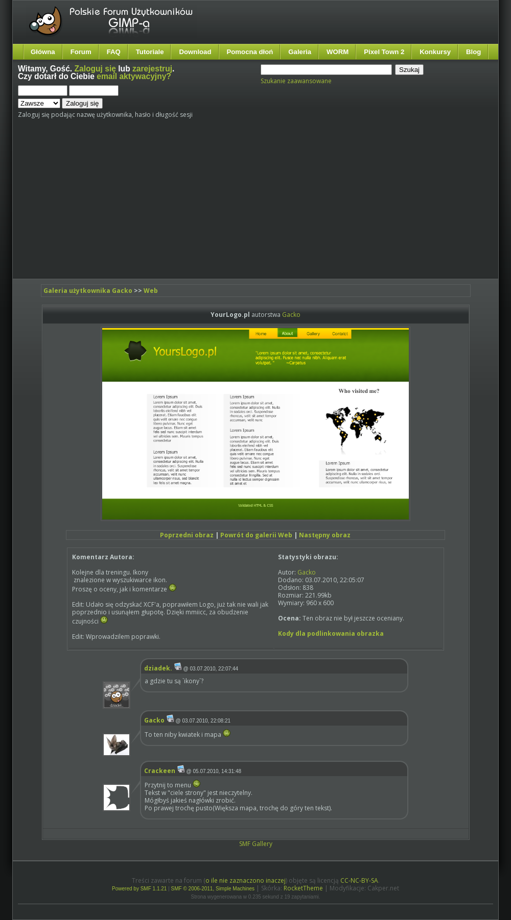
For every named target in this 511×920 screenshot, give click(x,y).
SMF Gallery (255, 843)
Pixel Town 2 (384, 52)
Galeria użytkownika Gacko (87, 290)
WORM (338, 52)
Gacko (291, 314)
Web (151, 290)
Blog (473, 52)
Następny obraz (325, 535)
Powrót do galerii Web (256, 535)
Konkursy (435, 52)
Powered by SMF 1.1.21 (139, 888)
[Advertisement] (205, 202)
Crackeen (159, 770)
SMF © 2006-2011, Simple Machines (213, 888)
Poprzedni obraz (187, 535)
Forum (81, 52)
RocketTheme (303, 888)
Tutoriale (150, 52)
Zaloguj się (95, 68)
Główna (43, 52)
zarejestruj (152, 68)
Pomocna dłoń (250, 52)
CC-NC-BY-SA (359, 880)
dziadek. (158, 668)
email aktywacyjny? (134, 76)
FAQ (114, 52)
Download (195, 52)
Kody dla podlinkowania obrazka (331, 633)
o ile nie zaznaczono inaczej (245, 880)
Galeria (299, 52)
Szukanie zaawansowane (296, 81)
